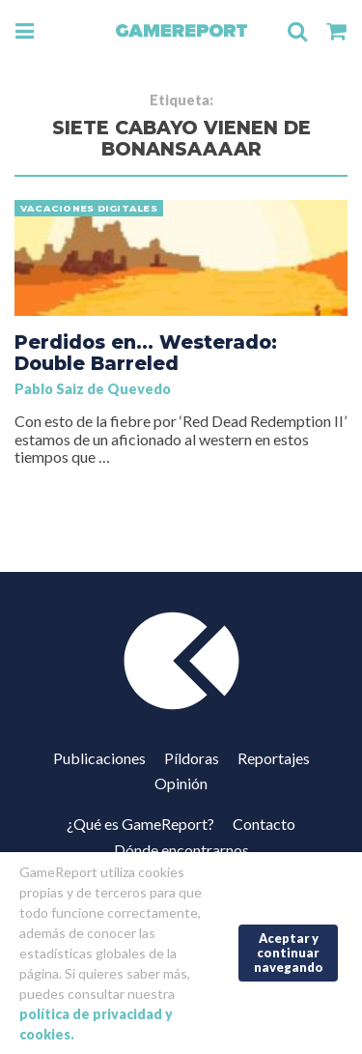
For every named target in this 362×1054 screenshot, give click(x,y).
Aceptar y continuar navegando (288, 952)
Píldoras (191, 758)
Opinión (181, 783)
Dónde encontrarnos (181, 849)
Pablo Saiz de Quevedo (92, 389)
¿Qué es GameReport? (140, 823)
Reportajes (273, 758)
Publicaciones (99, 758)
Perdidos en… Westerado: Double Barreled (145, 352)
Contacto (264, 823)
